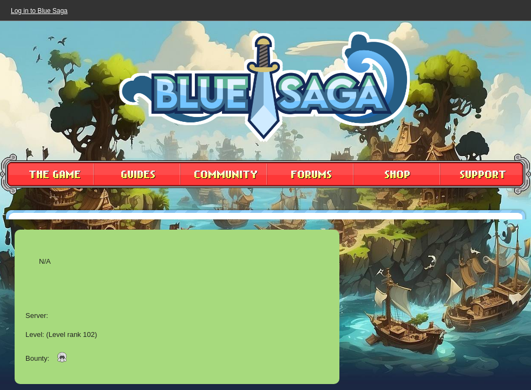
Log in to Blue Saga (39, 11)
